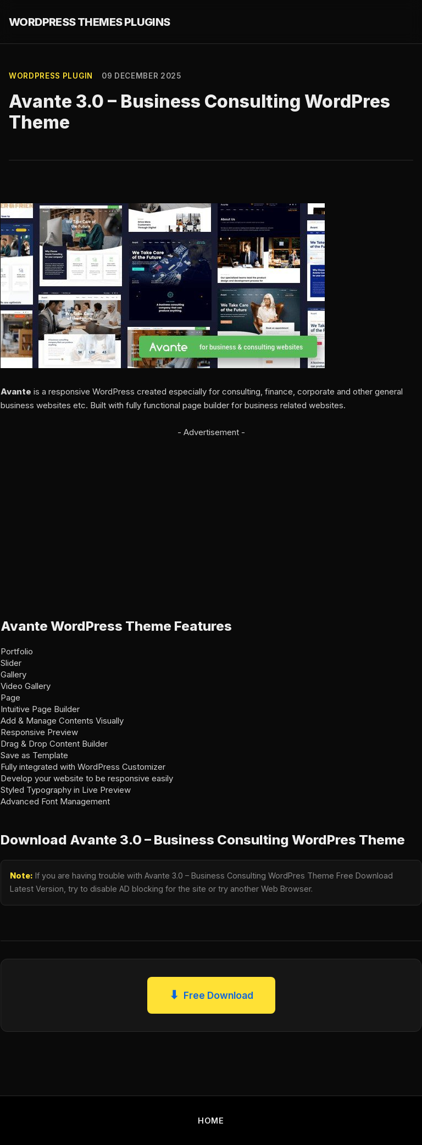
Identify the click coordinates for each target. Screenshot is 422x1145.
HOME (211, 1120)
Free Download (211, 995)
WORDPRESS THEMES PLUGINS (89, 22)
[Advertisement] (211, 516)
